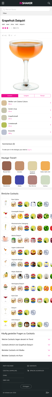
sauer (7, 24)
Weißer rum (28, 102)
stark (3, 24)
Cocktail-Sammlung (10, 371)
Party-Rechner (8, 366)
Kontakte (32, 366)
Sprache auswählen (35, 371)
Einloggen (26, 386)
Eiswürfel (28, 132)
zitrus (12, 24)
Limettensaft (28, 124)
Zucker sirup (28, 110)
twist (16, 24)
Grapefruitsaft (28, 117)
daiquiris (22, 24)
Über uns (6, 380)
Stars (5, 375)
